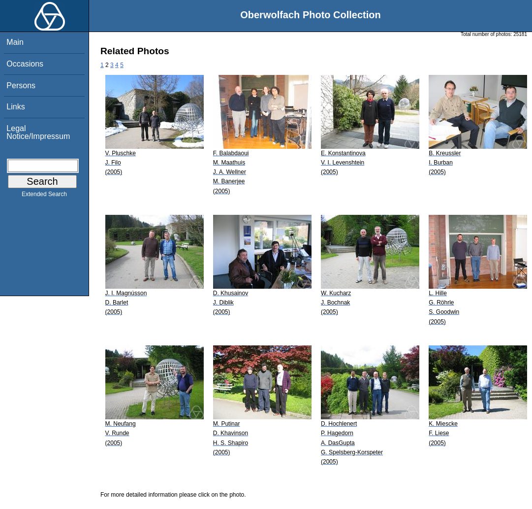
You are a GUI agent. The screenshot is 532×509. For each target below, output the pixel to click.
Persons (20, 85)
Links (15, 106)
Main (15, 42)
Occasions (24, 64)
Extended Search (44, 196)
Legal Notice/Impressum (38, 132)
